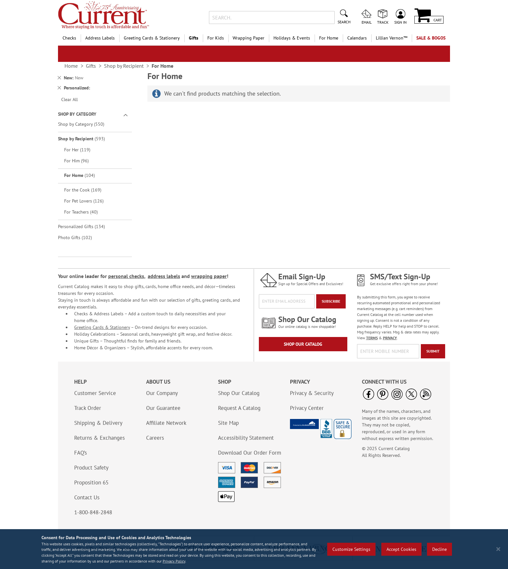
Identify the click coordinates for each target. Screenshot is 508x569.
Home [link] (71, 66)
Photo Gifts (79, 237)
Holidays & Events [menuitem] (291, 38)
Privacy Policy (174, 561)
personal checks (126, 276)
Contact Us (86, 497)
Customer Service (95, 393)
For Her (81, 149)
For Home (84, 175)
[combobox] (271, 17)
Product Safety (91, 467)
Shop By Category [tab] (77, 114)
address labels (164, 276)
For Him (81, 160)
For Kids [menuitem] (215, 38)
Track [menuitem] (382, 22)
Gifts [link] (91, 66)
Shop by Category (85, 124)
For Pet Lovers (88, 201)
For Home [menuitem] (328, 38)
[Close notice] (498, 549)
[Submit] (433, 351)
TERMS (372, 337)
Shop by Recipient (86, 138)
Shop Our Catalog (303, 344)
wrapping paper (209, 276)
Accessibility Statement (246, 437)
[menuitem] (391, 38)
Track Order (87, 408)
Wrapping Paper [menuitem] (248, 38)
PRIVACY (390, 337)
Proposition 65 (91, 482)
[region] (254, 549)
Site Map (228, 422)
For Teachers (85, 212)
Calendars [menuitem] (357, 38)
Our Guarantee (163, 408)
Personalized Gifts (86, 226)
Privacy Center (307, 408)
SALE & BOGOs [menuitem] (430, 38)
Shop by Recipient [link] (124, 66)
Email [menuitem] (367, 22)
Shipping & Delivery (98, 422)
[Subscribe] (331, 301)
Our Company (162, 393)
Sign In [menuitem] (400, 22)
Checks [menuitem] (69, 38)
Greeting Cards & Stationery (102, 327)
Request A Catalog (239, 408)
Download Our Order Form (249, 452)
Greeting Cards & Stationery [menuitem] (152, 38)
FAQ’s (80, 452)
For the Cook (87, 190)
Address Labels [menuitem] (100, 38)
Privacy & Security (312, 393)
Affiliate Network (166, 422)
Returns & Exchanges (99, 437)
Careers (155, 437)
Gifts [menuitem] (193, 38)
